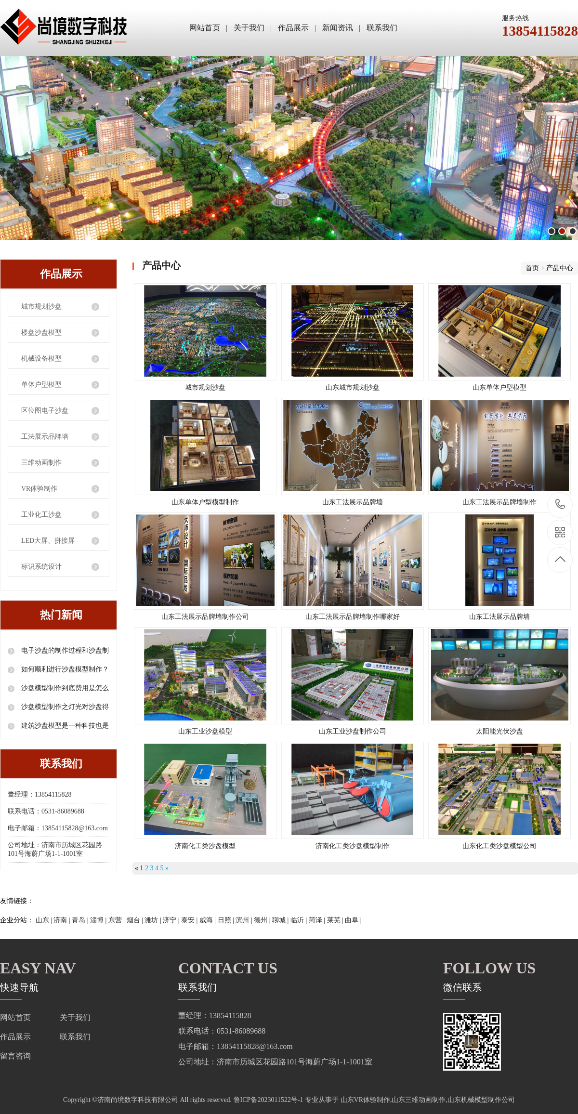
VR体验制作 (39, 488)
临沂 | (299, 920)
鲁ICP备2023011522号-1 (268, 1099)
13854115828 (560, 504)
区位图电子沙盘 (44, 410)
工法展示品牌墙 (44, 436)
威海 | (208, 920)
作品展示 (293, 28)
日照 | (227, 920)
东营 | (117, 920)
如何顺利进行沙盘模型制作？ (64, 669)
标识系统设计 (41, 566)
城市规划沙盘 (41, 306)
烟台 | (136, 920)
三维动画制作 (41, 462)
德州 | (263, 920)
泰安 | (190, 920)
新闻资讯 (337, 28)
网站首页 (204, 28)
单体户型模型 (41, 384)
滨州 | (245, 920)
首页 (532, 268)
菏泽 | (318, 920)
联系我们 (382, 28)
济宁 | (172, 920)
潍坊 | (153, 920)
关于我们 (249, 28)
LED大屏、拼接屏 (48, 540)
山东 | (45, 920)
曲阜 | (353, 920)
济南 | (62, 920)
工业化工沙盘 (41, 514)
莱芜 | (336, 920)
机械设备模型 (41, 358)
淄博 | (99, 920)
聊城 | (281, 920)
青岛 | (81, 920)
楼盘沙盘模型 (41, 332)
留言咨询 (15, 1056)
